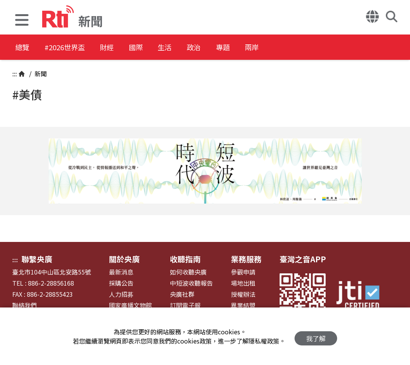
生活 (190, 47)
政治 (224, 47)
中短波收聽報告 (191, 283)
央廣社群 (182, 294)
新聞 (40, 73)
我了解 (316, 336)
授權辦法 (243, 294)
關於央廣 (124, 259)
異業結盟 (243, 305)
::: (14, 73)
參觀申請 (243, 272)
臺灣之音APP (303, 259)
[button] (22, 21)
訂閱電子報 (185, 305)
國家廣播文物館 (130, 305)
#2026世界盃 (72, 47)
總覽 (23, 47)
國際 (155, 47)
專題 (259, 47)
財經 (121, 47)
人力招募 (121, 294)
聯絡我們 (24, 305)
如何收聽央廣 (188, 272)
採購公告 (121, 283)
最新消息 (121, 272)
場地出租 (243, 283)
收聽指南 (185, 259)
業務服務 (246, 259)
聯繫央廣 (36, 259)
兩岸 (293, 47)
